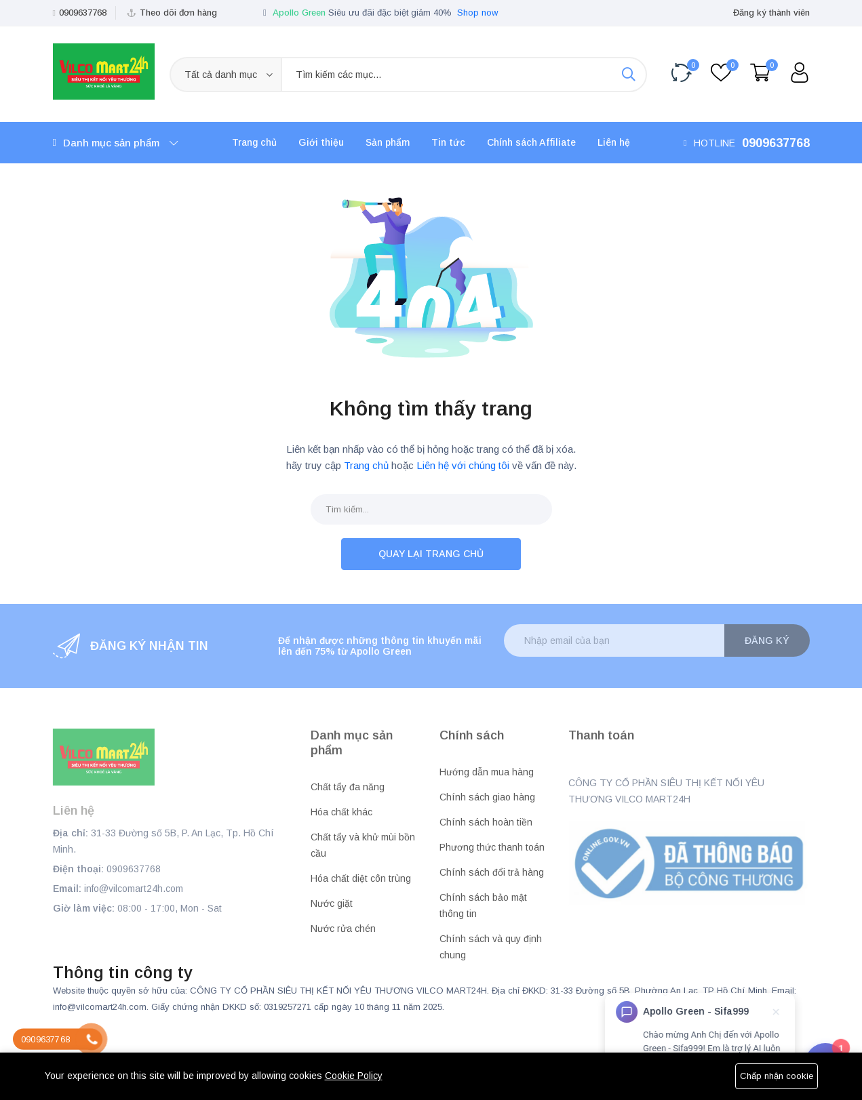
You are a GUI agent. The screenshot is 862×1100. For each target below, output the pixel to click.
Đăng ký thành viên (771, 12)
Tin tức (448, 142)
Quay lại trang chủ (431, 553)
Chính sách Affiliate (531, 142)
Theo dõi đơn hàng (178, 12)
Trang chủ (254, 142)
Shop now (477, 12)
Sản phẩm (388, 142)
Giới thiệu (321, 142)
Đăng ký (767, 640)
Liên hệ (613, 142)
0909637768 (82, 12)
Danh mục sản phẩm (115, 142)
